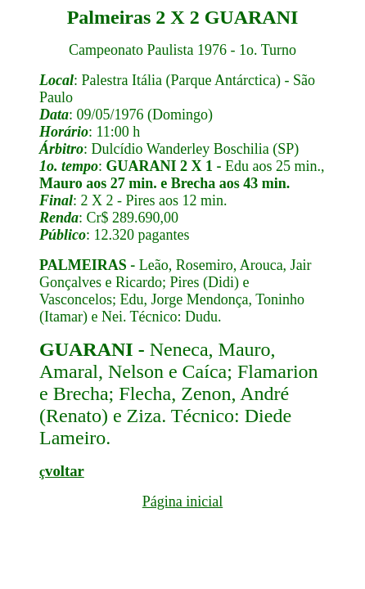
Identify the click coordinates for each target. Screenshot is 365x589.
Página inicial (182, 501)
